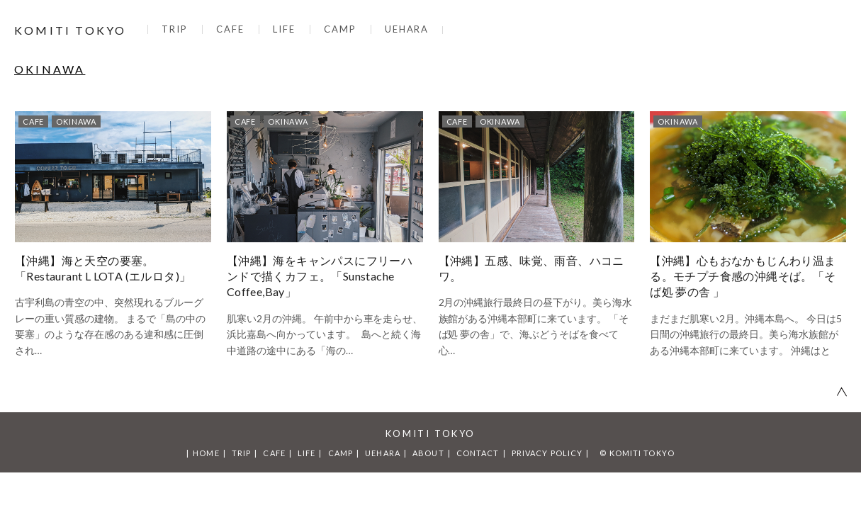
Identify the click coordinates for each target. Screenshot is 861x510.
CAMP (340, 29)
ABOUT (428, 453)
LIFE (284, 29)
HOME (206, 453)
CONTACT (478, 453)
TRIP (175, 29)
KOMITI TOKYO (70, 30)
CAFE (230, 29)
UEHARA (407, 29)
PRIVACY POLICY (547, 453)
